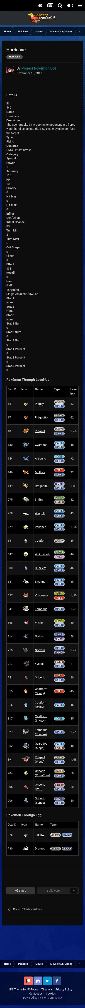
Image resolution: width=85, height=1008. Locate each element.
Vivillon (39, 622)
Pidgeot (40, 431)
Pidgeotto (41, 417)
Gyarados (41, 445)
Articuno (40, 458)
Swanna (40, 581)
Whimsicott (42, 554)
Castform (41, 540)
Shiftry (39, 499)
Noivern (40, 650)
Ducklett (40, 568)
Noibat (39, 636)
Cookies (51, 993)
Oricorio (40, 677)
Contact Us (36, 993)
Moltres (40, 472)
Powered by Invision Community (42, 997)
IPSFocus (32, 989)
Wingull (40, 513)
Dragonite (41, 486)
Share (20, 890)
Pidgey (39, 403)
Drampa (40, 848)
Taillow (39, 835)
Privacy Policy (64, 989)
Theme (46, 989)
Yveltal (39, 663)
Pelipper (40, 527)
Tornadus (41, 609)
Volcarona (41, 595)
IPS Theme (15, 989)
